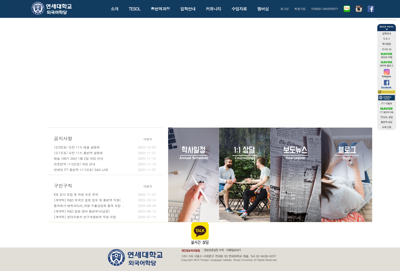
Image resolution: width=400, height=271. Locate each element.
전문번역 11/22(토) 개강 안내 (105, 164)
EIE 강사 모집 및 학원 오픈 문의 (105, 194)
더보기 (148, 139)
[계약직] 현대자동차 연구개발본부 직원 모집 (105, 217)
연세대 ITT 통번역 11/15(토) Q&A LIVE (105, 170)
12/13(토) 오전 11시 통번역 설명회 (105, 153)
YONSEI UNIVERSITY (324, 9)
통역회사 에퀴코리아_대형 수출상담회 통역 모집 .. (105, 205)
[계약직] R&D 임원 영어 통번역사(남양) (105, 211)
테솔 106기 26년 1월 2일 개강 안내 (105, 158)
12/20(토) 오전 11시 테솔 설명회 (105, 147)
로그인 (284, 9)
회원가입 (300, 9)
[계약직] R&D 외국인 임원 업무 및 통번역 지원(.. (105, 200)
